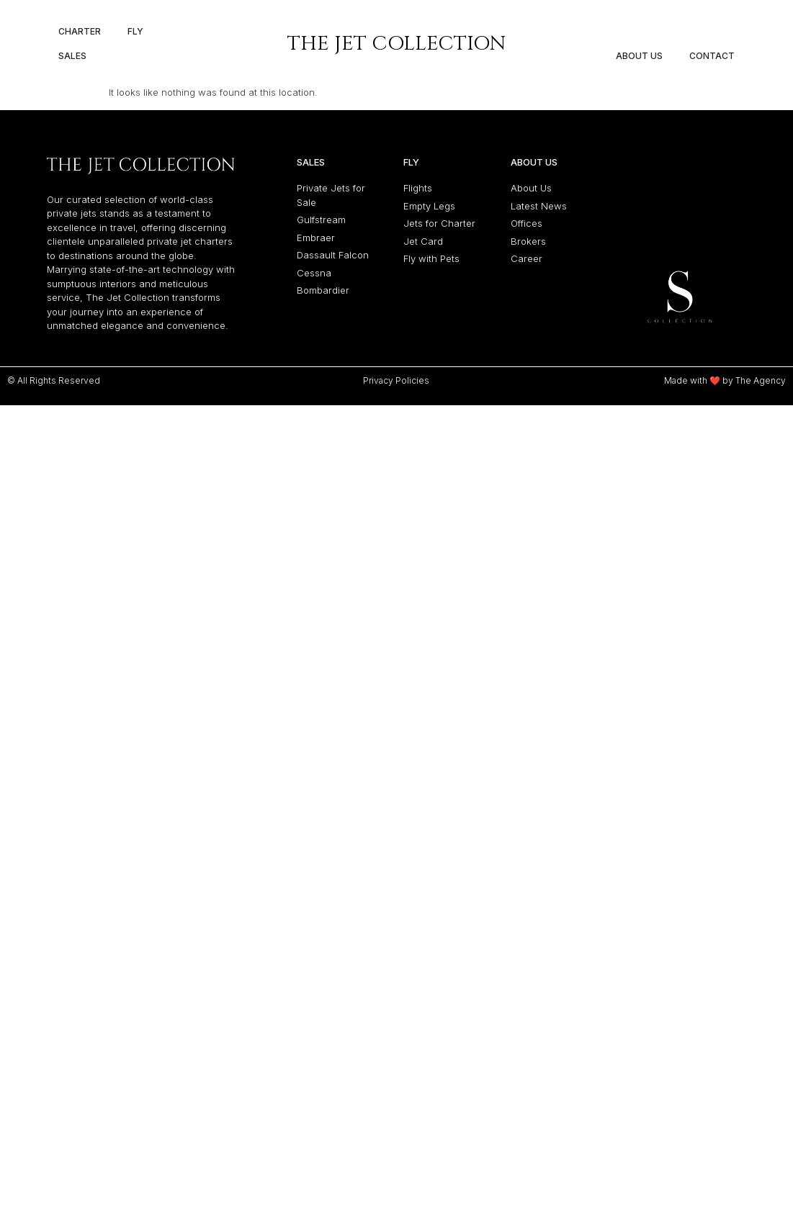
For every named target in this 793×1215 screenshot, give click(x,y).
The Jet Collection (396, 43)
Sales (311, 133)
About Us (534, 133)
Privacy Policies (396, 351)
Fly (411, 133)
